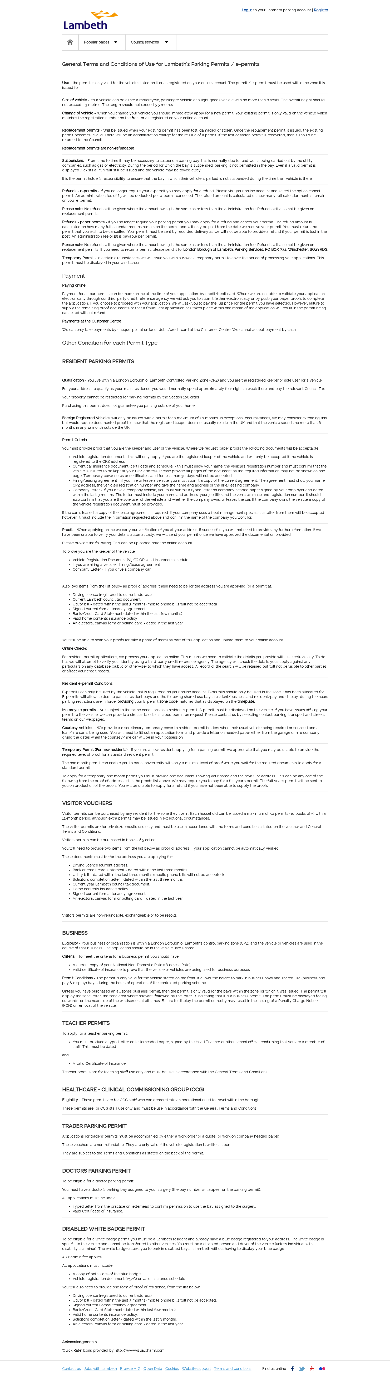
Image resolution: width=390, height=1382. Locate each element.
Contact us (71, 1368)
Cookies (172, 1368)
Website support (196, 1368)
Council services (145, 42)
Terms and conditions (232, 1368)
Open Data (153, 1368)
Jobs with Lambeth (100, 1368)
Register (321, 10)
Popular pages (96, 42)
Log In (247, 10)
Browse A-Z (130, 1368)
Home (70, 42)
